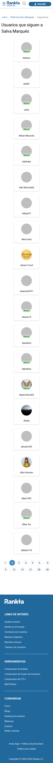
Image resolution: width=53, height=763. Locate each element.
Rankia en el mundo (14, 626)
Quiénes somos (12, 621)
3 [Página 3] (19, 562)
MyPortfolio (10, 684)
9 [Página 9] (5, 569)
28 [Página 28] (39, 569)
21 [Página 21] (30, 569)
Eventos (8, 726)
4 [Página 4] (25, 562)
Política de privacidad (32, 743)
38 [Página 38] (47, 569)
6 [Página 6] (39, 562)
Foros (7, 706)
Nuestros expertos (13, 637)
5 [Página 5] (32, 562)
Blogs (7, 711)
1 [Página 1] (5, 562)
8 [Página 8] (47, 562)
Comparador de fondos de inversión (22, 674)
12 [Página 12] (14, 569)
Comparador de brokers (16, 668)
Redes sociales (12, 730)
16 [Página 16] (22, 569)
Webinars (9, 721)
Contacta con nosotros (16, 631)
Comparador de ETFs (15, 679)
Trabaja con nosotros (15, 647)
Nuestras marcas (13, 642)
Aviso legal (14, 743)
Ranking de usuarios (15, 716)
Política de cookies (26, 748)
